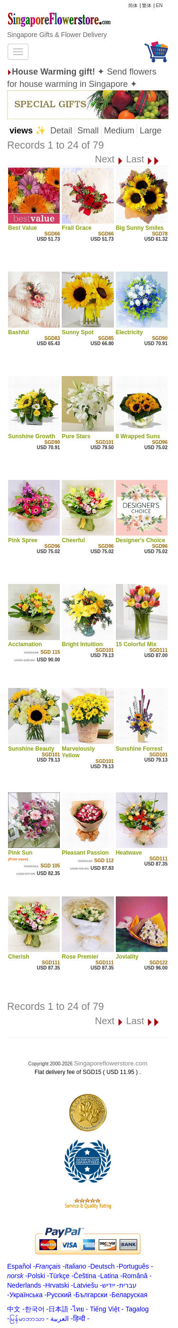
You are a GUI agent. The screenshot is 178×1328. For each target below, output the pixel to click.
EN (159, 5)
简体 (133, 5)
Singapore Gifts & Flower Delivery (57, 34)
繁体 (146, 5)
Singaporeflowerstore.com (111, 1063)
